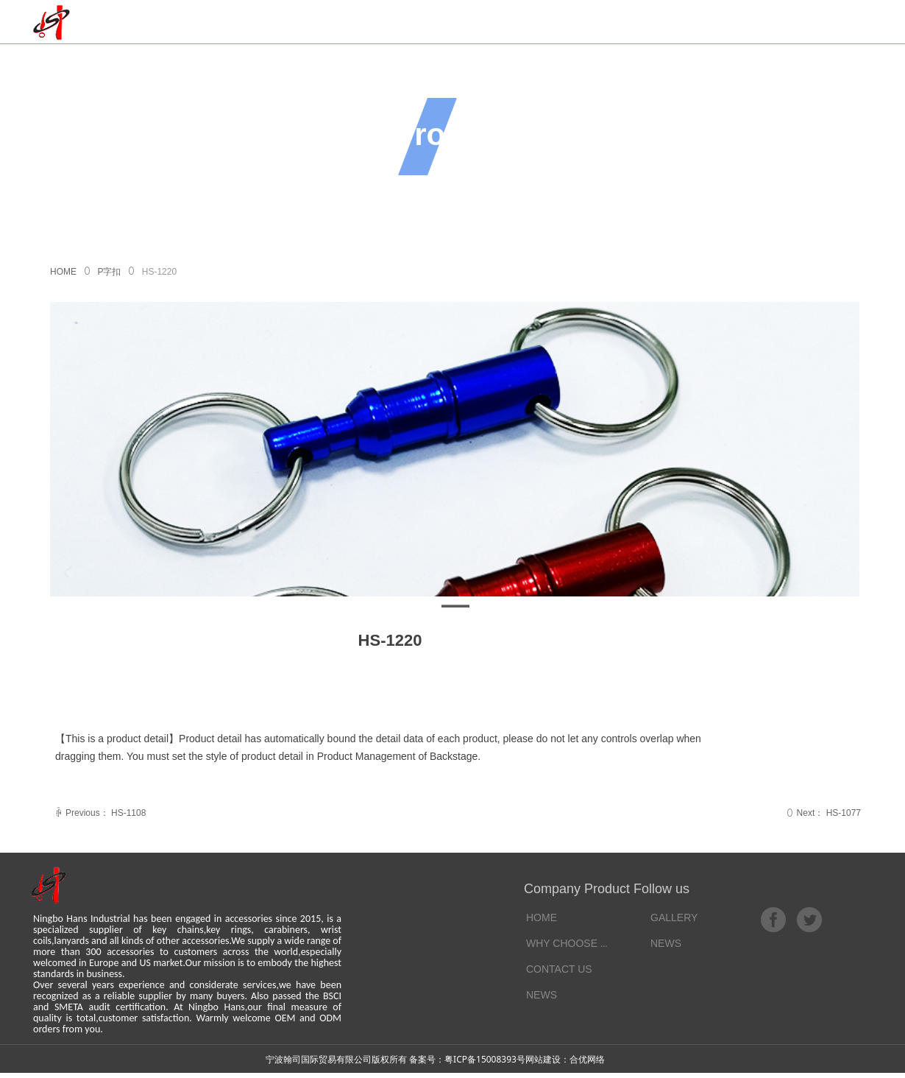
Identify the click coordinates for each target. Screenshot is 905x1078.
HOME (63, 272)
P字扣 (109, 272)
